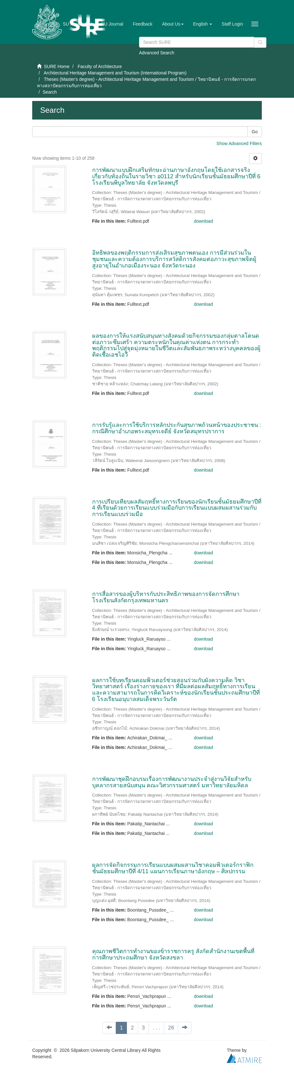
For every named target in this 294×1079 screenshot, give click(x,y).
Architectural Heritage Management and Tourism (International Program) (115, 72)
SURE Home (57, 66)
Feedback (142, 24)
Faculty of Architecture (99, 66)
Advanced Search (156, 52)
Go (255, 131)
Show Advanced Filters (239, 143)
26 (171, 1028)
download (203, 221)
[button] (172, 24)
